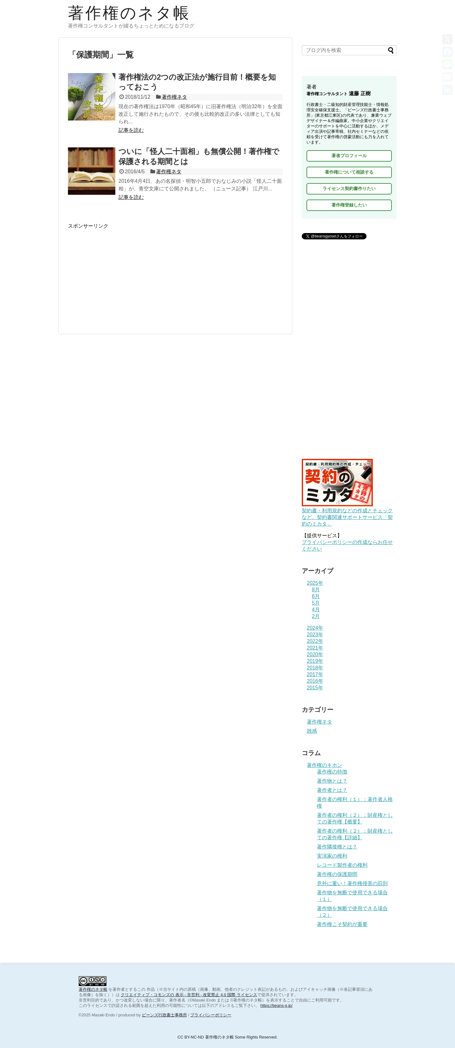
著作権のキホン (324, 765)
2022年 (315, 641)
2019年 (315, 661)
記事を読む (131, 130)
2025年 (315, 583)
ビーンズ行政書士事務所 (164, 1015)
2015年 (315, 687)
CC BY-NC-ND (191, 1037)
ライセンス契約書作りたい (349, 188)
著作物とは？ (332, 781)
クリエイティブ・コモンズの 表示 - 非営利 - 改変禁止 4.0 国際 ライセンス (189, 994)
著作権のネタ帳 (129, 13)
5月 (316, 603)
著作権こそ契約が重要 (342, 924)
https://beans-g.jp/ (276, 1005)
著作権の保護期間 (337, 874)
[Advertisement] (175, 274)
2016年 (315, 681)
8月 (316, 589)
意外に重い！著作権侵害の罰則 (352, 883)
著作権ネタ (174, 97)
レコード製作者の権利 (342, 865)
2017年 (315, 674)
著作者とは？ (332, 790)
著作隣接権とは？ (337, 846)
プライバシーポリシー (210, 1015)
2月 (316, 616)
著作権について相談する (349, 172)
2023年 (315, 634)
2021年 (315, 647)
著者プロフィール (349, 155)
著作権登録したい (349, 204)
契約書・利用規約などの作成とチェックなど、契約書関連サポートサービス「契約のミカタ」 (347, 514)
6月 (316, 596)
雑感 (312, 731)
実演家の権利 (332, 856)
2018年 (315, 667)
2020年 (315, 654)
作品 (151, 989)
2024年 (315, 628)
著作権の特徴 (332, 771)
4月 (316, 609)
